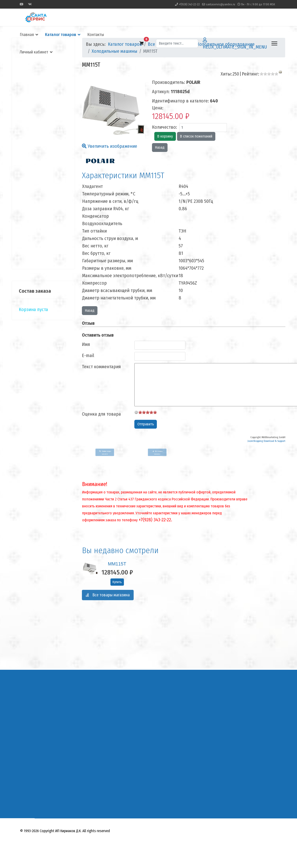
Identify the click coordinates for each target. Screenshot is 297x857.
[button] (141, 43)
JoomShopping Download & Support (266, 441)
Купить (117, 582)
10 (155, 412)
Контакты (95, 34)
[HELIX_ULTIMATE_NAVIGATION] (274, 43)
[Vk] (30, 4)
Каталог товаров (60, 34)
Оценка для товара (101, 414)
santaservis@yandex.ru (220, 4)
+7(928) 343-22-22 (189, 4)
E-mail (88, 355)
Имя (86, 344)
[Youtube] (21, 4)
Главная (27, 34)
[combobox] (177, 43)
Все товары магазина (108, 597)
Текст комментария (101, 366)
